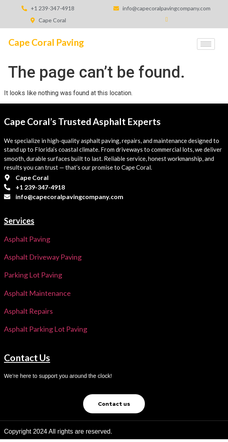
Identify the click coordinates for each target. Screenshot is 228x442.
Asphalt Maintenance (37, 293)
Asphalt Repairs (28, 311)
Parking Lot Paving (33, 274)
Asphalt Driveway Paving (43, 256)
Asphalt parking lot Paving (45, 329)
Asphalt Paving (27, 239)
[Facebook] (162, 22)
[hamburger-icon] (206, 44)
